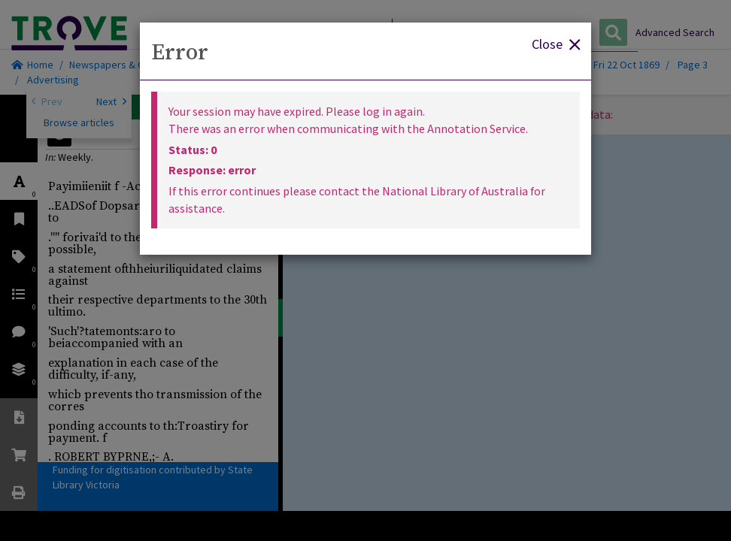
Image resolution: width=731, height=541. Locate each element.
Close (556, 43)
